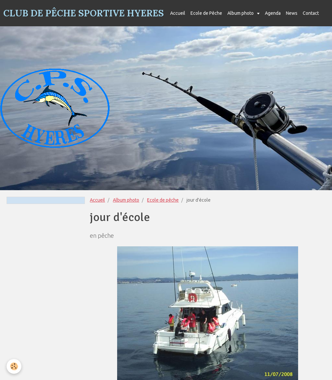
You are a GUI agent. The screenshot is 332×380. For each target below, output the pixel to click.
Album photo (241, 13)
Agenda (273, 13)
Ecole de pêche (163, 200)
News (291, 13)
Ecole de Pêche (206, 13)
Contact (311, 13)
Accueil (177, 13)
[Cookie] (14, 366)
